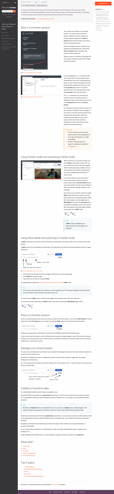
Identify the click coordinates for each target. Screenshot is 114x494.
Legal (50, 492)
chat (79, 76)
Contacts (25, 451)
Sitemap (4, 14)
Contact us (54, 484)
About (4, 32)
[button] (9, 36)
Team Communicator (29, 453)
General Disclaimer (57, 492)
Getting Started (29, 467)
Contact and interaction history (34, 476)
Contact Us (82, 492)
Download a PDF (103, 3)
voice (68, 95)
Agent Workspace (26, 2)
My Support (74, 492)
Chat (24, 448)
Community (67, 492)
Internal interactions (29, 455)
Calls (26, 471)
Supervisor (44, 2)
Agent (36, 2)
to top (103, 9)
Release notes (11, 14)
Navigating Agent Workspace (34, 469)
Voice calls (26, 446)
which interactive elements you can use (50, 282)
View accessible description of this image (32, 72)
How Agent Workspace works (46, 19)
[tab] (9, 35)
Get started (9, 16)
